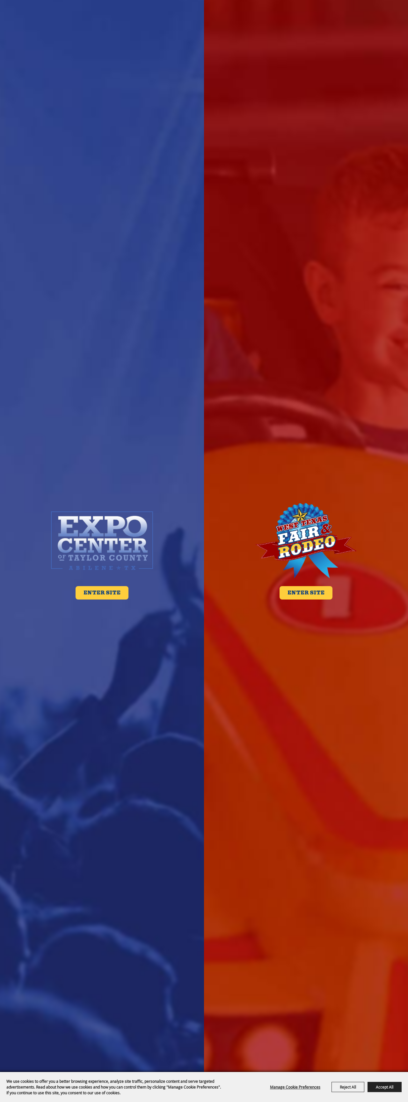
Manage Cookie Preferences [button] (295, 1087)
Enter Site (102, 593)
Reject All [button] (348, 1087)
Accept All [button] (384, 1087)
